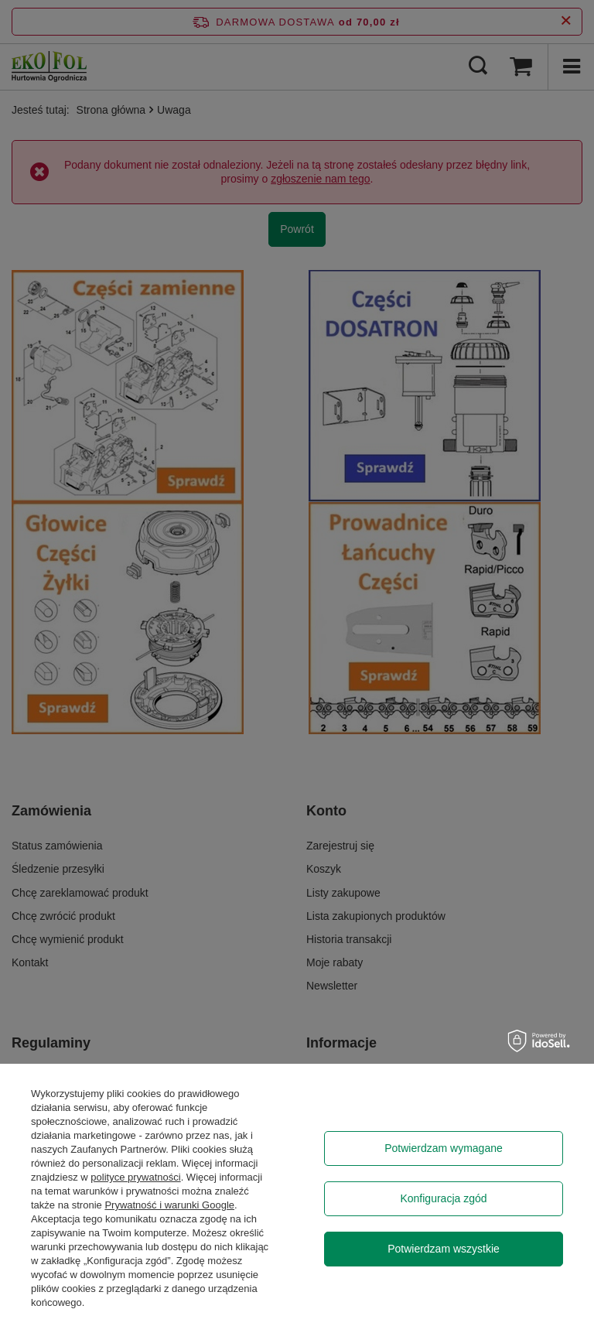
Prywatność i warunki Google (169, 1205)
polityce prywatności (135, 1177)
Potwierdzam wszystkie (443, 1248)
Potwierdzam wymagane (443, 1148)
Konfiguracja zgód (443, 1198)
